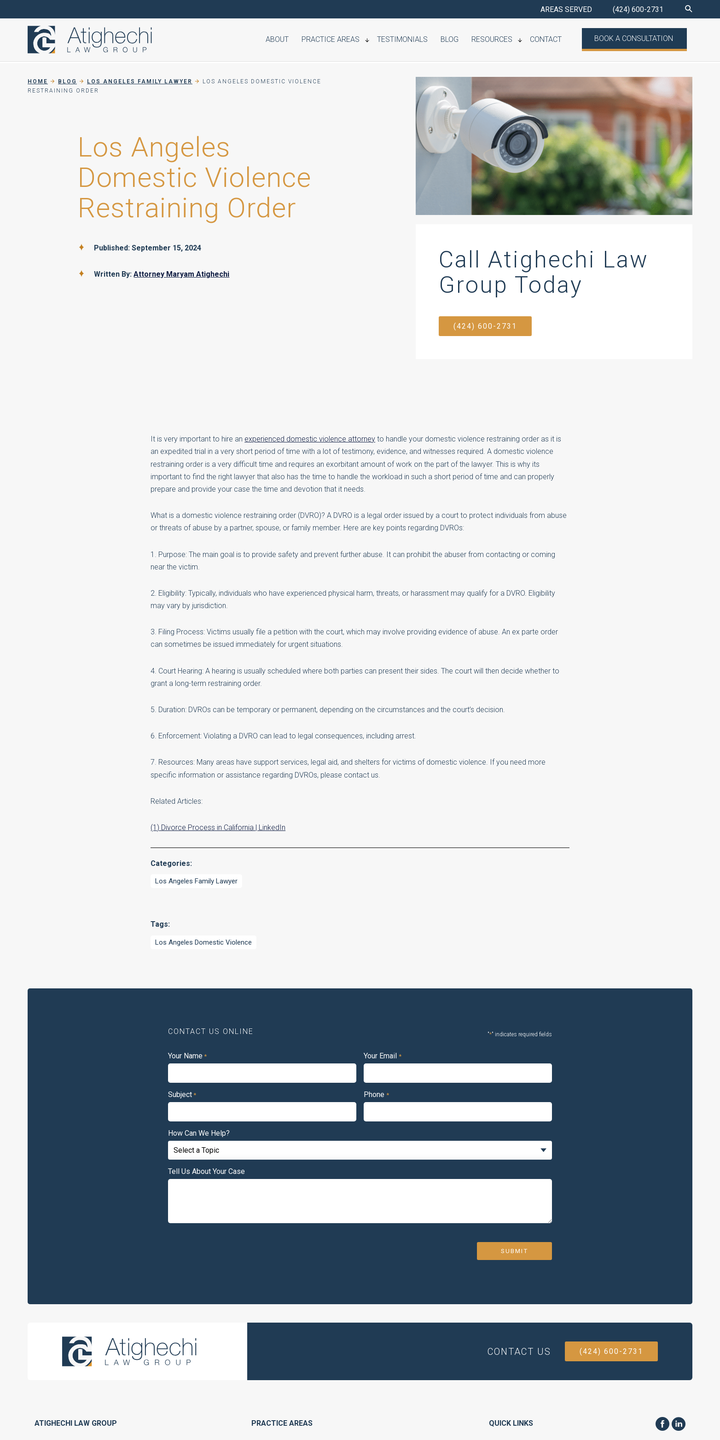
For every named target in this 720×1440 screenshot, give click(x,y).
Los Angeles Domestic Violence (203, 942)
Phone (376, 1094)
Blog (462, 40)
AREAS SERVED (566, 9)
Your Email (382, 1056)
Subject (182, 1094)
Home (38, 81)
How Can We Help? (199, 1133)
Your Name (187, 1056)
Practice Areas (349, 40)
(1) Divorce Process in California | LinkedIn (218, 827)
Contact (552, 40)
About (299, 40)
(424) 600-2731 (638, 9)
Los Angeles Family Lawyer (196, 881)
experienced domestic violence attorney (309, 439)
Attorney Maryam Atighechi (181, 274)
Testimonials (418, 40)
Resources (501, 40)
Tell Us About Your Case (206, 1171)
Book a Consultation (636, 39)
